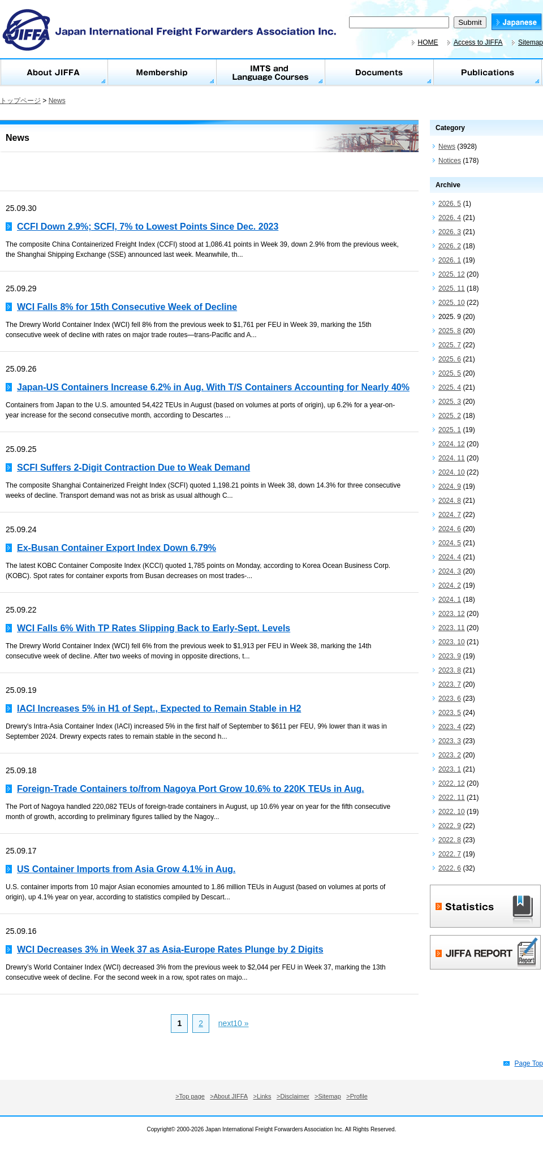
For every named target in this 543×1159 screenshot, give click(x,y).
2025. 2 (449, 416)
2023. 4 (449, 727)
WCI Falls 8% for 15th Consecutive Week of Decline (127, 307)
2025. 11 (451, 288)
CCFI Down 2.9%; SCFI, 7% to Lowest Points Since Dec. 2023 (147, 226)
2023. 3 (449, 741)
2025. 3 (449, 402)
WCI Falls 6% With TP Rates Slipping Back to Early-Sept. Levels (153, 628)
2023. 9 (449, 656)
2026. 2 (449, 246)
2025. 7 (449, 345)
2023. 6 (449, 699)
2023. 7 (449, 684)
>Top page (190, 1096)
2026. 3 (449, 232)
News (57, 101)
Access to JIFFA (478, 42)
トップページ (20, 101)
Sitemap (530, 42)
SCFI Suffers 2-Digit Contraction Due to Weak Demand (133, 467)
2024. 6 (449, 529)
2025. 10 (451, 303)
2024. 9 (449, 486)
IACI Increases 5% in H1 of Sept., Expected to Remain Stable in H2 (159, 708)
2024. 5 (449, 543)
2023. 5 (449, 713)
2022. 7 (449, 854)
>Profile (357, 1096)
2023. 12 (451, 614)
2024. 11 (451, 458)
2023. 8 (449, 670)
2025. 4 (449, 387)
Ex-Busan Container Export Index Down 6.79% (116, 548)
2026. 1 (449, 260)
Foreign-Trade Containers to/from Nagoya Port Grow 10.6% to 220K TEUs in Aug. (190, 789)
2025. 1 (449, 430)
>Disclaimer (293, 1096)
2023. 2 (449, 755)
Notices (449, 161)
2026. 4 (449, 218)
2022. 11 (451, 798)
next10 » (233, 1023)
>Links (262, 1096)
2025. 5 (449, 373)
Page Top (529, 1063)
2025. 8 (449, 331)
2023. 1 (449, 769)
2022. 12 (451, 783)
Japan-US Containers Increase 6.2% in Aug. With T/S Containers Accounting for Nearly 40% (213, 387)
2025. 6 (449, 359)
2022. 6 (449, 868)
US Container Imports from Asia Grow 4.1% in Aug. (126, 869)
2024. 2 (449, 585)
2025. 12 (451, 274)
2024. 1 (449, 600)
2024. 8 (449, 501)
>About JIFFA (229, 1096)
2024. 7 (449, 515)
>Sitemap (327, 1096)
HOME (428, 42)
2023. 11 (451, 628)
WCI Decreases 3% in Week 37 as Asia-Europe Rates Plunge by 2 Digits (170, 949)
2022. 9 (449, 826)
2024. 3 (449, 571)
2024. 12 (451, 444)
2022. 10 (451, 812)
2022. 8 (449, 840)
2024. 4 (449, 557)
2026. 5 (449, 204)
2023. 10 (451, 642)
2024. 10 (451, 472)
